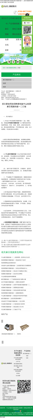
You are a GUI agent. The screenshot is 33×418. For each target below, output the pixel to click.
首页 (3, 18)
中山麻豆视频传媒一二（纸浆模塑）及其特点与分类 (15, 257)
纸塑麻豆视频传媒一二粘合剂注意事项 (11, 273)
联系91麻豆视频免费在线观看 (21, 34)
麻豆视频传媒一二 (8, 79)
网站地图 (2, 417)
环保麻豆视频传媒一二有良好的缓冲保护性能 (13, 290)
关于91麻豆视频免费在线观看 (7, 34)
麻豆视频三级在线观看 (17, 28)
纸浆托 (19, 334)
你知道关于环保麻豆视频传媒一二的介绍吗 (13, 301)
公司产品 (18, 361)
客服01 (27, 22)
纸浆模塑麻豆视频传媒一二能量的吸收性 (12, 293)
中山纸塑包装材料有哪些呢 (8, 276)
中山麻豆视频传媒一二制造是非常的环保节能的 (14, 295)
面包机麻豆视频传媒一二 (8, 334)
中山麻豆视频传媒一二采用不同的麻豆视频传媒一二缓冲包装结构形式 (16, 284)
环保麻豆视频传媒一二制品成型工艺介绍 (12, 306)
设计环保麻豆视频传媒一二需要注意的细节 (13, 282)
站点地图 (18, 375)
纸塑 (4, 83)
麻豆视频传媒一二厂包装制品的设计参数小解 (13, 279)
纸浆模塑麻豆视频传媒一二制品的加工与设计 (13, 260)
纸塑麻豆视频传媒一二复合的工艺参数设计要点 (14, 271)
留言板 (18, 373)
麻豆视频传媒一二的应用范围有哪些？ (11, 298)
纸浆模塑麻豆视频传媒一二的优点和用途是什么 (14, 268)
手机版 (25, 411)
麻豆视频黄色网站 (11, 67)
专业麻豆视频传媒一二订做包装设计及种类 (13, 304)
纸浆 (4, 87)
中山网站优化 (10, 411)
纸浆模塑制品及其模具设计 (8, 262)
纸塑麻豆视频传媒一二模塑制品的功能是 (12, 287)
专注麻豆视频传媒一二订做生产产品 (11, 309)
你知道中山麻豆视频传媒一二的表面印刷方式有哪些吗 (16, 265)
